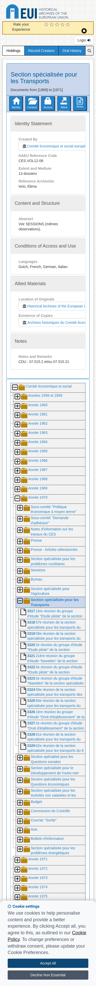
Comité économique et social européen (54, 146)
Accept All (48, 963)
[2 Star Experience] (52, 25)
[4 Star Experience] (63, 25)
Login (83, 40)
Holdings (13, 51)
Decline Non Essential (48, 975)
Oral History (71, 51)
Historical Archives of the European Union (56, 306)
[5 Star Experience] (68, 25)
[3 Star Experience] (57, 25)
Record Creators (41, 51)
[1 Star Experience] (47, 25)
